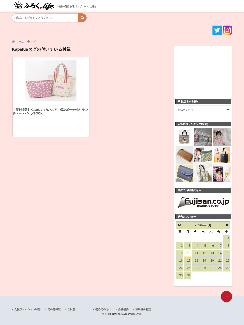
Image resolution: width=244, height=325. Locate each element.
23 (181, 268)
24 (188, 268)
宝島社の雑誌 (143, 309)
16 (181, 260)
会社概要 (123, 309)
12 (204, 253)
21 (220, 260)
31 (188, 275)
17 (188, 260)
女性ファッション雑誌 (27, 309)
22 (227, 260)
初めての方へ (103, 309)
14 (220, 253)
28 (220, 268)
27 (212, 268)
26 (204, 268)
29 (227, 268)
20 (212, 260)
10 (188, 253)
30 (181, 275)
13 (212, 253)
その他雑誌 (54, 309)
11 (196, 253)
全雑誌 (71, 309)
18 (196, 260)
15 (227, 253)
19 (204, 260)
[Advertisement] (203, 70)
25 (196, 268)
